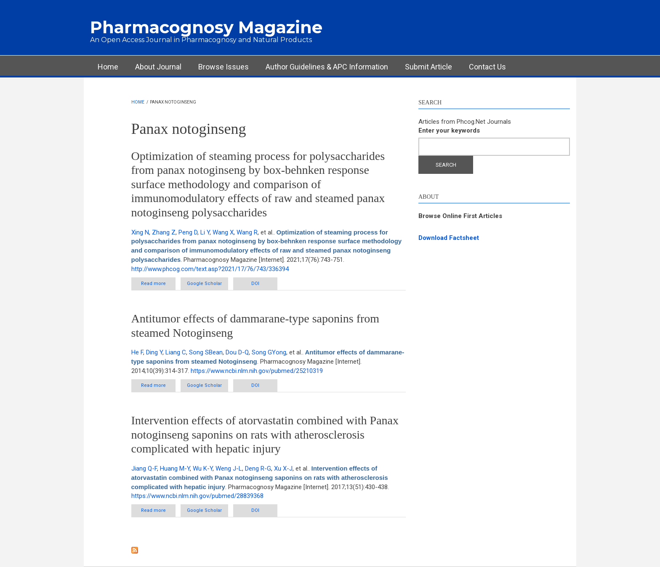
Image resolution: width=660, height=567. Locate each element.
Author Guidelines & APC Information (327, 66)
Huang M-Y (175, 468)
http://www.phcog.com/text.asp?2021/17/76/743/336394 (210, 269)
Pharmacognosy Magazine (206, 27)
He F (137, 352)
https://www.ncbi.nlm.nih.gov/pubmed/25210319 (257, 371)
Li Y (205, 232)
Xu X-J (283, 468)
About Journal (158, 66)
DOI (255, 283)
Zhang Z (164, 232)
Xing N (140, 232)
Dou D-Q (237, 352)
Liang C (175, 352)
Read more (158, 285)
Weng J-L (229, 468)
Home (108, 66)
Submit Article (428, 66)
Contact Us (487, 66)
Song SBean (206, 352)
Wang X (223, 232)
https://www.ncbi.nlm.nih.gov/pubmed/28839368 (197, 496)
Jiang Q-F (144, 468)
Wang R (247, 232)
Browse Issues (223, 66)
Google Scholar (204, 283)
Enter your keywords (449, 130)
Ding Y (154, 352)
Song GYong (269, 352)
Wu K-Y (203, 468)
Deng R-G (258, 468)
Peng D (187, 232)
